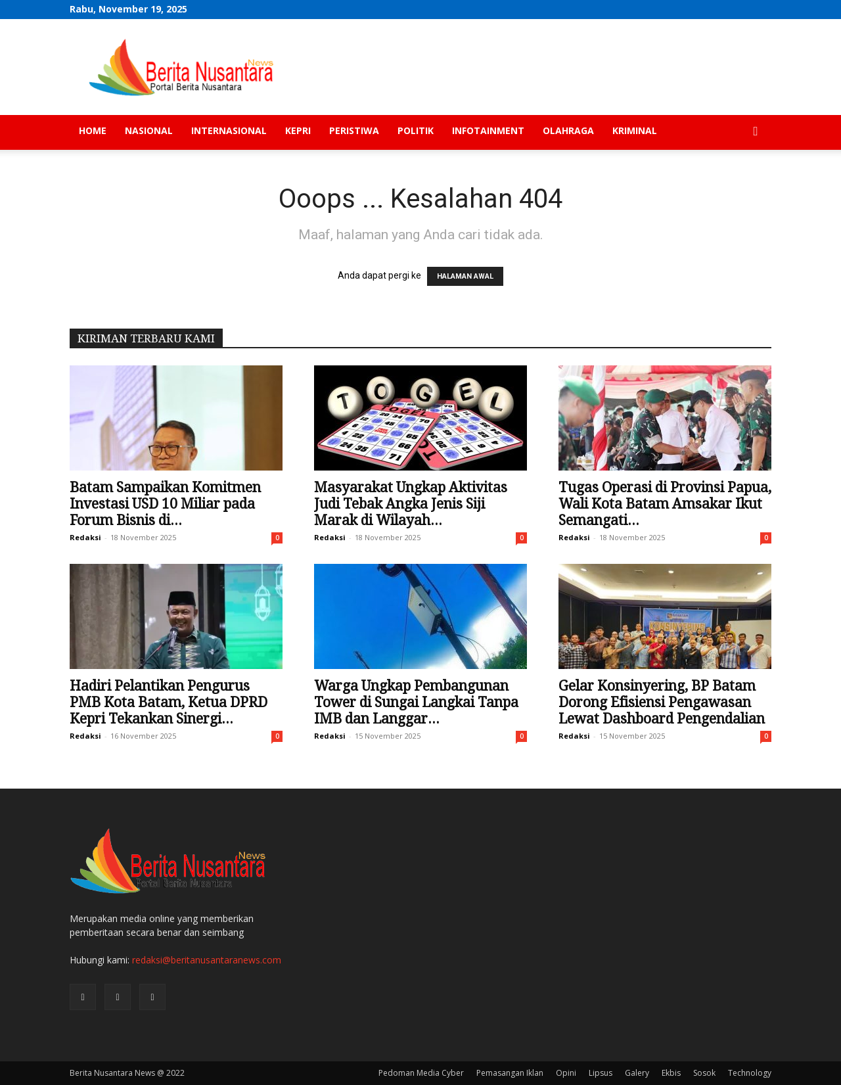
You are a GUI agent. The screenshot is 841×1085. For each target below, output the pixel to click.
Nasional (149, 130)
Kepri (298, 130)
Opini (566, 1072)
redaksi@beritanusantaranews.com (206, 960)
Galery (637, 1072)
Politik (416, 130)
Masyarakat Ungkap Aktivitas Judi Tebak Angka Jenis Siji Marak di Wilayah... (410, 503)
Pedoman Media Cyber (421, 1072)
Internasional (229, 130)
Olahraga (568, 130)
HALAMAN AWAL (465, 276)
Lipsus (600, 1072)
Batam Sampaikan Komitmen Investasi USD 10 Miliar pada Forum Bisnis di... (165, 503)
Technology (749, 1072)
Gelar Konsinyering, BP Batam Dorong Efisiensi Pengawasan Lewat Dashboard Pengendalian (661, 702)
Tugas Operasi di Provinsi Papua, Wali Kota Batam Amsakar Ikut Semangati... (664, 503)
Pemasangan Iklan (509, 1072)
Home (92, 130)
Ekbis (671, 1072)
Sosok (704, 1072)
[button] (755, 132)
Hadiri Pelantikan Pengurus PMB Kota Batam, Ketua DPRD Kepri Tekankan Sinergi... (168, 702)
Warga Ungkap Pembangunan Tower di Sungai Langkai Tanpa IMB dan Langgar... (416, 702)
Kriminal (634, 130)
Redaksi (85, 537)
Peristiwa (354, 130)
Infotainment (488, 130)
